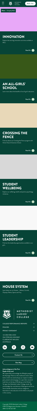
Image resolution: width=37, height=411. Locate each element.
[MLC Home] (14, 3)
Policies (6, 327)
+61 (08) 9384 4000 (9, 335)
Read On (30, 50)
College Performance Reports (15, 324)
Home (3, 11)
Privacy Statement (10, 331)
